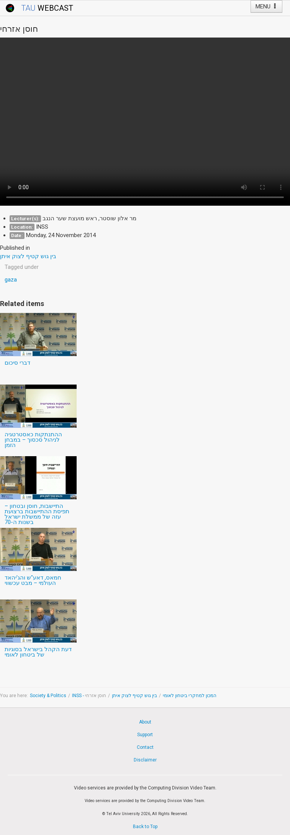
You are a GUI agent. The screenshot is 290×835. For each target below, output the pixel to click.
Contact (145, 747)
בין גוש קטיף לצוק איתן (134, 695)
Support (145, 734)
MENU (266, 6)
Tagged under (22, 267)
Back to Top (145, 826)
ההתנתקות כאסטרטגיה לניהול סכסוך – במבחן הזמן (33, 440)
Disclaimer (145, 760)
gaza (11, 279)
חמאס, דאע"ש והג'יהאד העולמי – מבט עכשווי (33, 580)
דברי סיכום (17, 362)
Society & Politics (48, 695)
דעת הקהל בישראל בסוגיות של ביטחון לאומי (38, 652)
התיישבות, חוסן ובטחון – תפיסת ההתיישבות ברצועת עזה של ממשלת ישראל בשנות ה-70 (37, 514)
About (145, 722)
